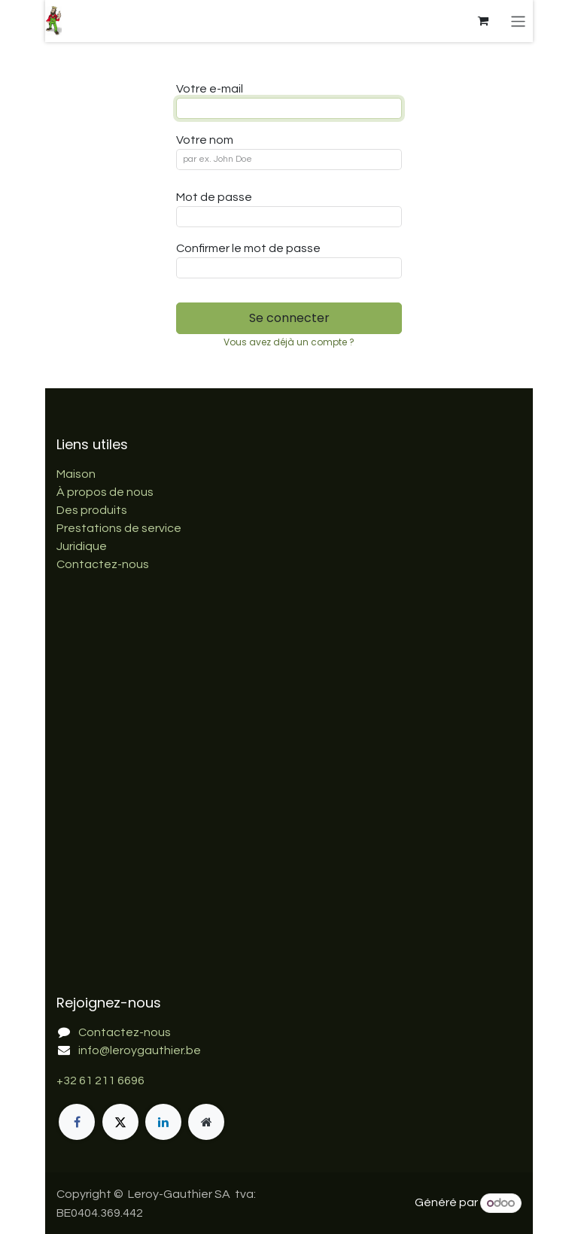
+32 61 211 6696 (100, 1080)
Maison (76, 474)
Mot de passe (214, 197)
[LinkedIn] (163, 1122)
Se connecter (289, 318)
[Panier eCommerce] (483, 21)
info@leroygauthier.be (139, 1050)
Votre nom (204, 140)
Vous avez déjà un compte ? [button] (289, 342)
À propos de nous (105, 492)
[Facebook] (77, 1122)
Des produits (91, 510)
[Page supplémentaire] (206, 1122)
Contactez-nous (102, 564)
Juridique (81, 546)
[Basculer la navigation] (518, 20)
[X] (120, 1122)
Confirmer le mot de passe (248, 248)
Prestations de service (118, 528)
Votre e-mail (209, 89)
